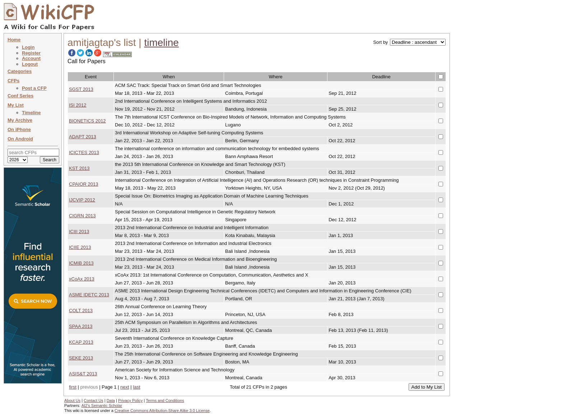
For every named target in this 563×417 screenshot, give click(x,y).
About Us (72, 400)
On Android (20, 139)
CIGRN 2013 (82, 215)
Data (111, 400)
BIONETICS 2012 (87, 121)
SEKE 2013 (81, 358)
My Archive (20, 120)
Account (31, 58)
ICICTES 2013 (84, 152)
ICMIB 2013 (81, 263)
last (136, 387)
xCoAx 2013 (81, 279)
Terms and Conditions (165, 400)
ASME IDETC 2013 (89, 294)
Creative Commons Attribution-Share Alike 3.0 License (162, 410)
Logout (30, 64)
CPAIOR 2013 (83, 184)
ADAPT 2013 (82, 136)
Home (14, 39)
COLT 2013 (81, 310)
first (72, 387)
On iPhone (19, 129)
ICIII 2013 (79, 231)
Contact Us (93, 400)
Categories (20, 71)
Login (28, 47)
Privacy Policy (130, 400)
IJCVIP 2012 (82, 200)
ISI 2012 (77, 105)
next (124, 387)
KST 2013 (79, 168)
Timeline (31, 112)
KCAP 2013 (81, 342)
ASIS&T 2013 (83, 373)
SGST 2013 (81, 89)
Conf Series (20, 95)
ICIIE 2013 (80, 247)
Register (31, 53)
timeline (161, 42)
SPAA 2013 (81, 326)
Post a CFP (34, 88)
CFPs (13, 80)
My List (16, 105)
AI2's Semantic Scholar (102, 405)
